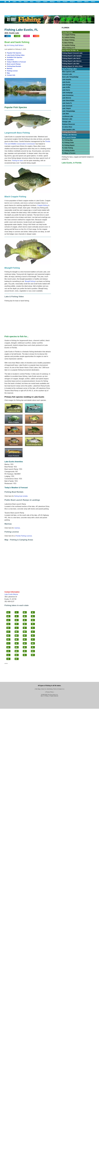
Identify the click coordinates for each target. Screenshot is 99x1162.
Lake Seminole (67, 106)
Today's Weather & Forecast (16, 62)
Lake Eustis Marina (11, 594)
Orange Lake (66, 121)
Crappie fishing (42, 205)
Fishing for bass (17, 160)
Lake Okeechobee (68, 100)
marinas (17, 528)
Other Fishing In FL (68, 48)
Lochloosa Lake (67, 116)
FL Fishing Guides (68, 150)
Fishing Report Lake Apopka (72, 56)
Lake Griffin (66, 87)
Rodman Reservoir (68, 124)
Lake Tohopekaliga (68, 111)
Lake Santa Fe (67, 103)
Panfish (65, 1)
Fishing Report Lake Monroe (71, 61)
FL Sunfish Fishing (68, 45)
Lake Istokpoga (67, 92)
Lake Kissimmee (67, 95)
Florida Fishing (67, 32)
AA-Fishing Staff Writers (15, 45)
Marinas (9, 68)
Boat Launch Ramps (14, 64)
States (26, 1)
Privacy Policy (49, 692)
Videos (93, 1)
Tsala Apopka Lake (68, 129)
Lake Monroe (66, 98)
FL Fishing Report (68, 145)
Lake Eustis (66, 82)
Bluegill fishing (30, 281)
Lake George (66, 85)
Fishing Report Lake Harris (71, 58)
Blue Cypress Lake (68, 71)
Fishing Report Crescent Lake (72, 53)
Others (86, 1)
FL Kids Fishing (67, 148)
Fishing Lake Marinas (69, 135)
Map (8, 73)
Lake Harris (66, 90)
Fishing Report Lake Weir (70, 63)
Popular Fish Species (14, 53)
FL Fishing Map (67, 140)
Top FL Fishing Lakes (69, 69)
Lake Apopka (66, 79)
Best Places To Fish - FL (70, 50)
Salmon (79, 1)
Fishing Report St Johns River (72, 66)
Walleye (52, 1)
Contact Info (11, 75)
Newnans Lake (67, 119)
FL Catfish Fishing (68, 37)
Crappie (38, 1)
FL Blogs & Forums (68, 153)
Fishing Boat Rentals (14, 66)
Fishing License (12, 71)
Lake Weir (65, 113)
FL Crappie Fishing (68, 34)
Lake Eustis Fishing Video (15, 55)
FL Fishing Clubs (68, 142)
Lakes (14, 1)
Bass (31, 1)
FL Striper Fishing (68, 40)
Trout (58, 1)
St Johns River (67, 127)
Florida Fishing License (24, 536)
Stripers (72, 1)
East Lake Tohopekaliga (70, 77)
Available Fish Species (14, 57)
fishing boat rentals (21, 496)
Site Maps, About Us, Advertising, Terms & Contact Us (49, 689)
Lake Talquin (66, 108)
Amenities (10, 59)
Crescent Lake (67, 74)
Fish (20, 1)
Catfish (45, 1)
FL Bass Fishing (67, 42)
